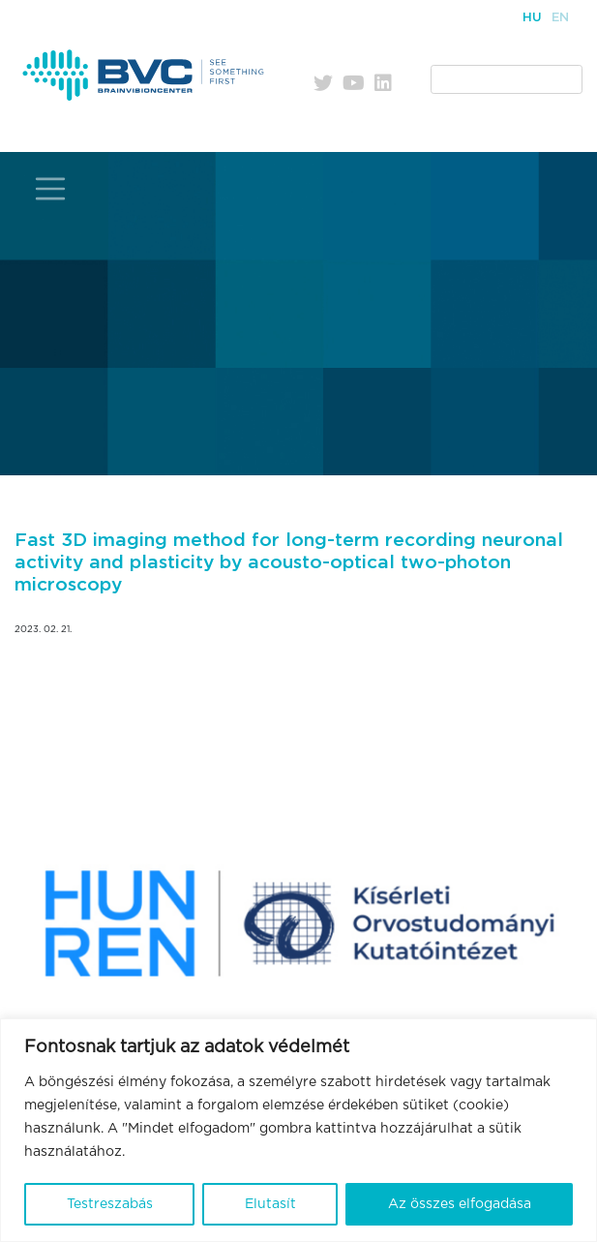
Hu (532, 18)
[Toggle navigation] (50, 189)
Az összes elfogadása (459, 1204)
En (560, 18)
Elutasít (270, 1204)
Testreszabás (110, 1204)
